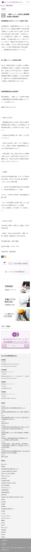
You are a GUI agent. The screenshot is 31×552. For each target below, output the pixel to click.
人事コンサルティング (5, 487)
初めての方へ (4, 464)
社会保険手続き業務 (5, 480)
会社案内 (3, 499)
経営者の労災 (4, 494)
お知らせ (3, 522)
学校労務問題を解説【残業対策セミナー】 (10, 468)
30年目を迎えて (5, 423)
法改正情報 (3, 529)
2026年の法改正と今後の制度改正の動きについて (13, 407)
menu (28, 1)
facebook (3, 534)
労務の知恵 (3, 532)
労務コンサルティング (5, 475)
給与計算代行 (4, 478)
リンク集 (3, 513)
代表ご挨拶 (3, 501)
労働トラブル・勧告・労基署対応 (8, 473)
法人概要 (3, 503)
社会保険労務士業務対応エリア (7, 508)
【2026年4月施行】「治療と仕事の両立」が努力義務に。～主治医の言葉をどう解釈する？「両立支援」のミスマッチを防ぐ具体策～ (15, 445)
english (4, 544)
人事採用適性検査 (5, 489)
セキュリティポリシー (5, 518)
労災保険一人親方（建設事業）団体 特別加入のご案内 (12, 496)
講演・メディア (4, 527)
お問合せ (3, 536)
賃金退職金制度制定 (5, 492)
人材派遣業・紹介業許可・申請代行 (8, 482)
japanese (4, 540)
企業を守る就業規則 (5, 485)
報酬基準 (3, 520)
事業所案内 (3, 506)
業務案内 (3, 466)
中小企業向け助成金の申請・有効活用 (9, 471)
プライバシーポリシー (5, 515)
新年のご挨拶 (4, 456)
